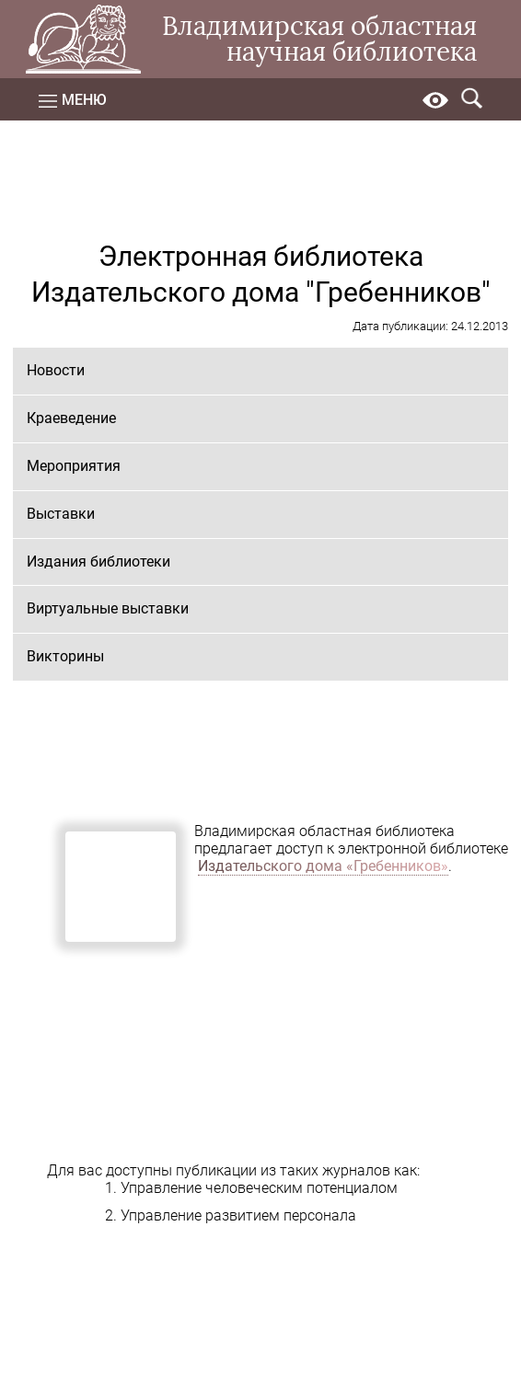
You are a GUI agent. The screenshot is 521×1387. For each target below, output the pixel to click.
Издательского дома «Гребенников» (323, 866)
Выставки (61, 513)
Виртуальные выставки (108, 608)
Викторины (65, 656)
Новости (56, 370)
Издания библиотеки (98, 561)
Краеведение (71, 418)
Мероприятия (74, 466)
